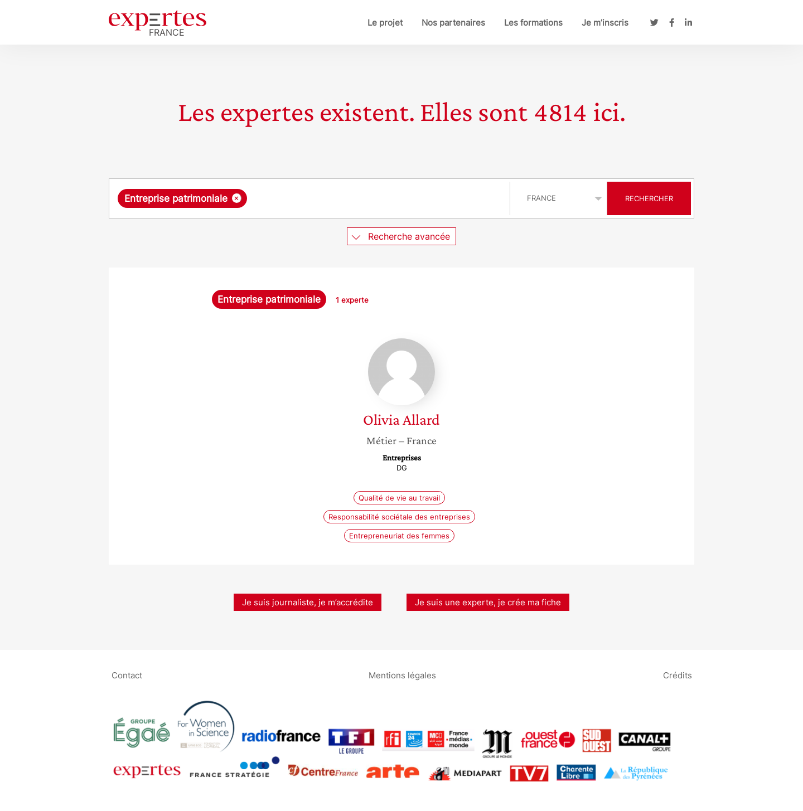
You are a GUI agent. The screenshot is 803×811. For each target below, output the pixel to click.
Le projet (385, 22)
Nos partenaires (453, 22)
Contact (127, 674)
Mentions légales (402, 674)
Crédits (677, 674)
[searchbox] (364, 198)
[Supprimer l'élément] (236, 198)
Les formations (533, 22)
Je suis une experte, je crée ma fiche (488, 602)
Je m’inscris (605, 22)
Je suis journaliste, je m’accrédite (307, 602)
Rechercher (649, 198)
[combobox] (311, 198)
